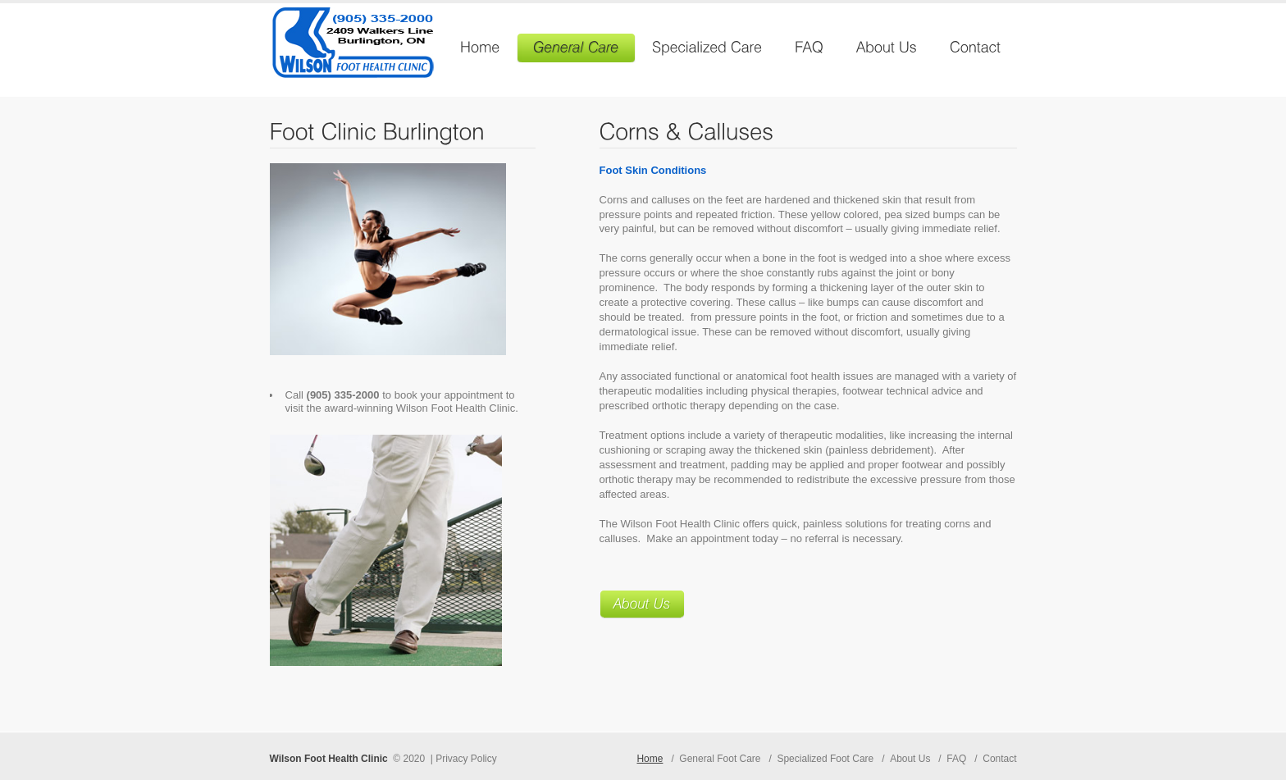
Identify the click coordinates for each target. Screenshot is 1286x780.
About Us (910, 758)
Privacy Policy (466, 758)
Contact (999, 758)
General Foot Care (719, 758)
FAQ (956, 758)
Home (649, 758)
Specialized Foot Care (825, 758)
